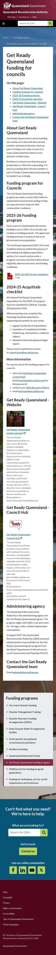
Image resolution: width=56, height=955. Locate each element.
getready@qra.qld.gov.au (31, 391)
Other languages (11, 924)
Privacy (6, 903)
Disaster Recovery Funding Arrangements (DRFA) (22, 720)
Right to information (12, 908)
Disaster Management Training (25, 711)
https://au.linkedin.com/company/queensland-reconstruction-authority (22, 870)
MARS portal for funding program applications (26, 771)
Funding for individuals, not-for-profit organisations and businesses (28, 781)
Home (6, 37)
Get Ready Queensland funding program (29, 762)
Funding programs (21, 37)
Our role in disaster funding (23, 705)
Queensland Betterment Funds (24, 755)
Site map (11, 17)
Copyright (7, 897)
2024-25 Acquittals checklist (27, 98)
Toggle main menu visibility (3, 23)
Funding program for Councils (28, 91)
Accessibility (9, 913)
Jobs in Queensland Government (18, 919)
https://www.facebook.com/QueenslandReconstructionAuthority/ (13, 870)
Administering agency (24, 113)
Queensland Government (15, 946)
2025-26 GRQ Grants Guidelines (31, 274)
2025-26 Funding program (26, 95)
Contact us (24, 17)
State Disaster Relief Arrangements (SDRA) (27, 730)
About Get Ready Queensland (28, 88)
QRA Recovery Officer (37, 387)
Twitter (41, 870)
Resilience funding (18, 749)
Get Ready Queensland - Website (29, 102)
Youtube (32, 870)
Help (34, 17)
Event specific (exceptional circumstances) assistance (22, 740)
